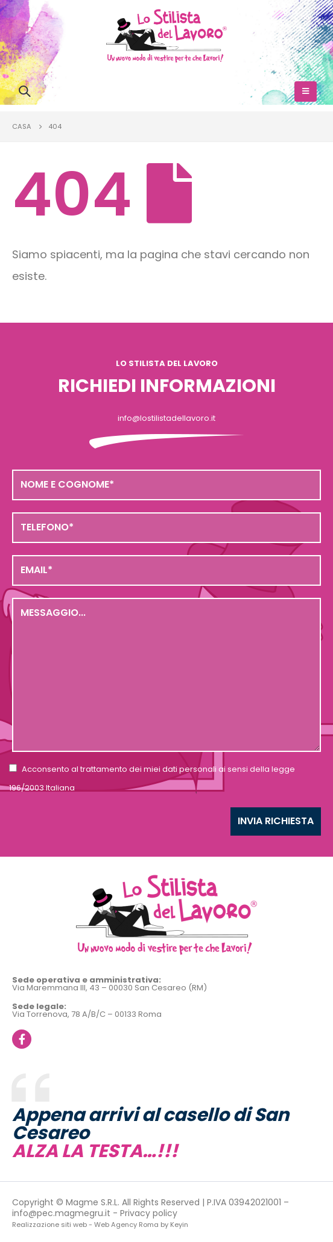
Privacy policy (148, 1213)
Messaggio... (166, 675)
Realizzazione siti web (49, 1224)
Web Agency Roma (126, 1224)
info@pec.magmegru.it (61, 1213)
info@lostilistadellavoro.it (166, 418)
